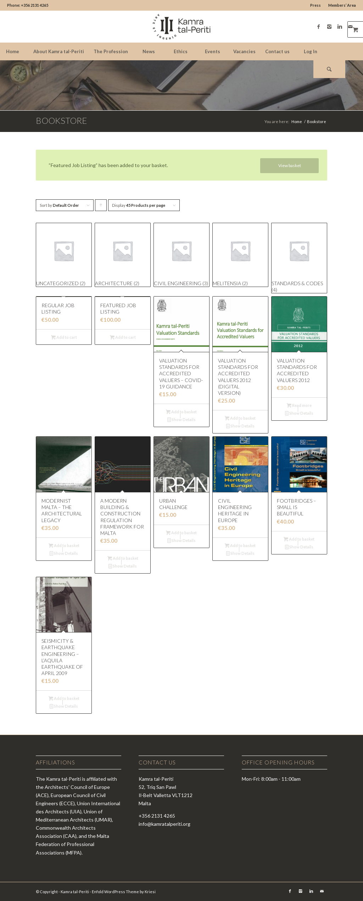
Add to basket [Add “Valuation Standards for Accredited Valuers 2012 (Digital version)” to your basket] (240, 418)
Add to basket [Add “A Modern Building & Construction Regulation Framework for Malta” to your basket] (122, 558)
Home (296, 121)
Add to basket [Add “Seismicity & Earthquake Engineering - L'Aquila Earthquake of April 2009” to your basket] (64, 698)
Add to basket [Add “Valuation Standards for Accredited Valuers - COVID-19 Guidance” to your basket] (181, 412)
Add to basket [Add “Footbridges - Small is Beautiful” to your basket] (299, 539)
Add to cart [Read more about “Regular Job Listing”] (64, 337)
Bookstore (61, 120)
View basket (289, 165)
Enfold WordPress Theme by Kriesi (124, 891)
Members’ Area (342, 5)
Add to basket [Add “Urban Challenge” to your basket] (181, 533)
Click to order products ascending (101, 207)
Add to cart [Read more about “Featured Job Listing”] (123, 337)
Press (315, 5)
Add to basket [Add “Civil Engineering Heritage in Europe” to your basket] (240, 545)
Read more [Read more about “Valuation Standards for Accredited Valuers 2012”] (299, 405)
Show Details (181, 419)
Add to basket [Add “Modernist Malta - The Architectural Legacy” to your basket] (64, 545)
